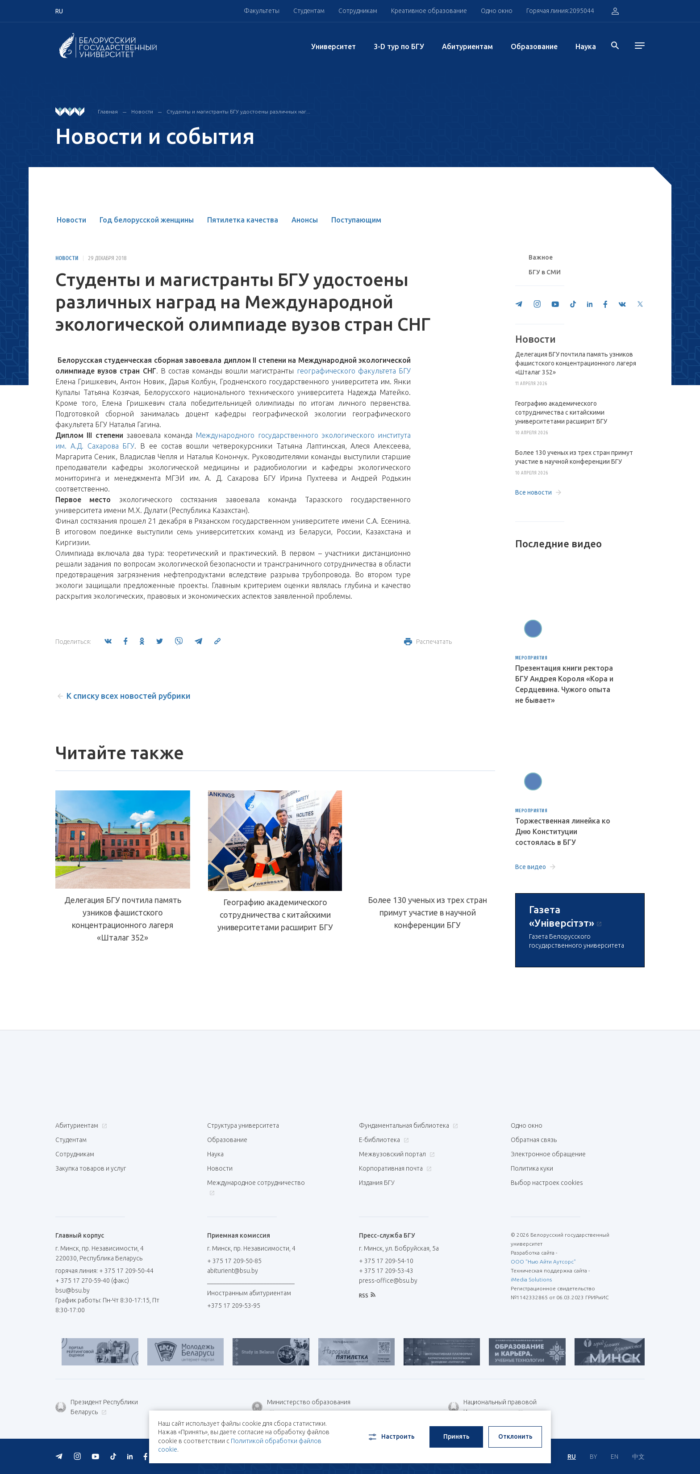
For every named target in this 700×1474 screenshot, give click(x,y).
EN (614, 1456)
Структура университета (243, 1125)
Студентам (309, 10)
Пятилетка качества (242, 220)
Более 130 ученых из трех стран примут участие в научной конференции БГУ (427, 912)
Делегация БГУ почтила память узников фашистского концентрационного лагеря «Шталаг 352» (122, 918)
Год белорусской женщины (147, 220)
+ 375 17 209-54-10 (386, 1260)
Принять (456, 1436)
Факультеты (261, 10)
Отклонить (515, 1436)
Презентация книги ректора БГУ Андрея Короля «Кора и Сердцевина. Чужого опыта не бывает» (564, 684)
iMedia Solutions (531, 1279)
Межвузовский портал (396, 1154)
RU (571, 1456)
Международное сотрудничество (256, 1187)
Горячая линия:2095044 (560, 10)
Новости (142, 111)
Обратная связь (534, 1139)
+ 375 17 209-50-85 (234, 1260)
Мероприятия (531, 658)
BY (593, 1456)
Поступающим (356, 220)
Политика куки (532, 1168)
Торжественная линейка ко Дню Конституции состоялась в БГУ (562, 831)
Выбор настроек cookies (547, 1182)
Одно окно (496, 10)
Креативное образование (429, 10)
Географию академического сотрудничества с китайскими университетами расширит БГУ (275, 915)
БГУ (405, 371)
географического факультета (346, 371)
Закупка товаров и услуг (90, 1168)
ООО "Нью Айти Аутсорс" (543, 1261)
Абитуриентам (467, 46)
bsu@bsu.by (72, 1290)
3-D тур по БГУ (399, 46)
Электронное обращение (548, 1154)
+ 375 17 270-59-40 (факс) (92, 1280)
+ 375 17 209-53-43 (386, 1270)
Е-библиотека (383, 1139)
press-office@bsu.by (388, 1280)
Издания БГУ (377, 1182)
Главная (108, 111)
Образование (534, 46)
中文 (638, 1456)
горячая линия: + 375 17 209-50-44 (104, 1270)
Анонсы (305, 220)
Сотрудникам (357, 10)
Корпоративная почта (394, 1168)
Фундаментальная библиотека (407, 1125)
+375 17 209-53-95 (233, 1305)
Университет (333, 46)
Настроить (391, 1437)
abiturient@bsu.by (232, 1270)
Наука (585, 46)
